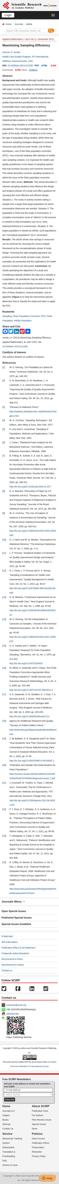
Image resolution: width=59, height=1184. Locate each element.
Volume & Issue (10, 1165)
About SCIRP (41, 1106)
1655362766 (12, 1014)
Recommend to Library (13, 964)
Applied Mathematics (12, 39)
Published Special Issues (17, 917)
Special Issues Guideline (16, 924)
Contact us (7, 970)
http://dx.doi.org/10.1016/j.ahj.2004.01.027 (30, 486)
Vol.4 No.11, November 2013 (39, 39)
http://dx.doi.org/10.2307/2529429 (25, 663)
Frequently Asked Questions (15, 953)
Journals (19, 24)
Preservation (38, 1147)
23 (4, 836)
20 (4, 765)
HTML (44, 65)
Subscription (8, 1147)
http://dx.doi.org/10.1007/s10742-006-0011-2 (31, 690)
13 (4, 597)
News (34, 1128)
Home (8, 24)
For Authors (37, 1115)
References (9, 362)
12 (4, 570)
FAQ (4, 1160)
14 (4, 619)
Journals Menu (13, 901)
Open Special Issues (14, 911)
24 (4, 862)
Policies (37, 1133)
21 (4, 782)
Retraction (37, 1152)
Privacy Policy (39, 1156)
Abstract (7, 76)
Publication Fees (40, 1111)
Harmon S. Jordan (11, 52)
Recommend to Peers (12, 959)
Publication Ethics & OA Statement (18, 947)
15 (4, 645)
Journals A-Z (8, 1111)
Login (8, 15)
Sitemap (6, 1124)
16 (4, 668)
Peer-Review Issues (42, 1119)
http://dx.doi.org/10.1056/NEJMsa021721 (29, 716)
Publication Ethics (40, 1143)
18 (4, 721)
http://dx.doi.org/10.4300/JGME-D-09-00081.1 (31, 760)
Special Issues (39, 1124)
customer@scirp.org (16, 1005)
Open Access (38, 1138)
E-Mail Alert (7, 936)
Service (7, 1133)
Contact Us (7, 1128)
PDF (37, 65)
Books (5, 1119)
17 (4, 694)
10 (4, 539)
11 (4, 553)
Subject (6, 1115)
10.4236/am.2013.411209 (20, 65)
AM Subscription (10, 942)
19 (4, 738)
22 (4, 809)
